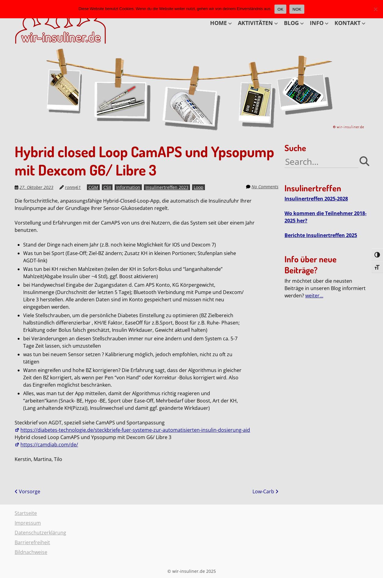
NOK (296, 9)
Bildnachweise (31, 552)
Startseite (26, 513)
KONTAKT (347, 23)
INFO (317, 23)
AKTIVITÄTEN (255, 23)
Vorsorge (27, 491)
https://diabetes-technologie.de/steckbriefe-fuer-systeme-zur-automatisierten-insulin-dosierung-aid (132, 430)
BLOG (291, 23)
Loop (198, 187)
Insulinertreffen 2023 (166, 187)
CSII (107, 187)
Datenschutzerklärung (40, 532)
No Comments (265, 187)
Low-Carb (265, 491)
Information (128, 187)
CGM (93, 187)
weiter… (314, 295)
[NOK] (375, 9)
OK (280, 9)
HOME (218, 23)
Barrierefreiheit (32, 542)
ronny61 (73, 187)
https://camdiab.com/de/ (46, 444)
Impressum (28, 522)
